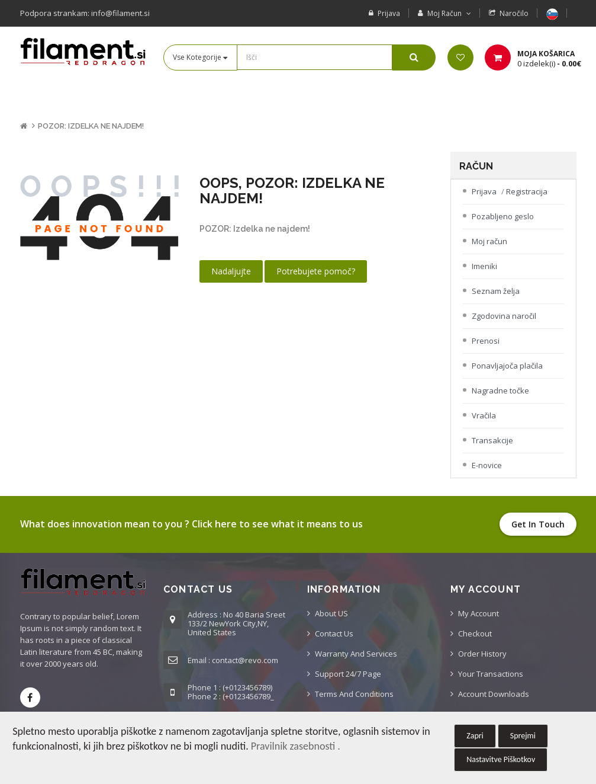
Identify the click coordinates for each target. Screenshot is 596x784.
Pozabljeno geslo (503, 216)
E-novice (487, 465)
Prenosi (486, 340)
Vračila (484, 415)
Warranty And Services (356, 653)
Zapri (475, 736)
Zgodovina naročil (504, 316)
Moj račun (489, 241)
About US (331, 613)
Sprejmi (523, 736)
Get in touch (538, 524)
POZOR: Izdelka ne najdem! (91, 125)
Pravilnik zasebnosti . (295, 746)
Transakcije (492, 440)
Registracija (526, 191)
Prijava (389, 13)
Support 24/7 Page (348, 673)
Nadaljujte (231, 271)
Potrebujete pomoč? (315, 271)
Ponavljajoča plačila (507, 365)
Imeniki (484, 266)
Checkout (475, 633)
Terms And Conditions (354, 694)
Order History (482, 653)
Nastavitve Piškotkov (500, 759)
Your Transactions (490, 673)
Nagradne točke (500, 390)
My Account (478, 613)
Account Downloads (493, 694)
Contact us (334, 633)
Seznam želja (496, 291)
